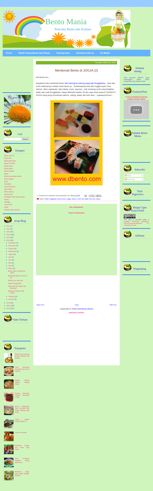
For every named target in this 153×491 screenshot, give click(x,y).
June (10, 260)
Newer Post (40, 305)
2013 (9, 240)
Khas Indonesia (9, 187)
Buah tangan (8, 179)
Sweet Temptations (14, 283)
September (12, 251)
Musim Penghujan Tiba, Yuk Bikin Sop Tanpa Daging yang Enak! (22, 409)
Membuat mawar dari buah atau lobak (22, 447)
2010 (9, 308)
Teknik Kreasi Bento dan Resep (34, 53)
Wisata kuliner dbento (12, 210)
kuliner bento (61, 199)
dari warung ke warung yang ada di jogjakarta (85, 83)
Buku (6, 181)
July (10, 257)
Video (6, 207)
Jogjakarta (53, 199)
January (11, 299)
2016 (9, 232)
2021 (9, 226)
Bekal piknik (8, 169)
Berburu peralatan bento (12, 176)
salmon (74, 199)
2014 (9, 237)
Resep (6, 199)
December (12, 243)
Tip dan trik (8, 205)
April (10, 266)
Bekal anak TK (9, 156)
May (10, 263)
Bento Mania (66, 21)
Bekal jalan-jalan (10, 161)
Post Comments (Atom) (82, 309)
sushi (79, 199)
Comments (130, 179)
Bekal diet (7, 158)
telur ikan (92, 199)
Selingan (7, 202)
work (129, 220)
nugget (69, 199)
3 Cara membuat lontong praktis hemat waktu (136, 98)
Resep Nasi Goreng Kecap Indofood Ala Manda (22, 356)
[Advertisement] (76, 289)
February (11, 296)
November (12, 246)
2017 (9, 229)
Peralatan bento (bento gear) (14, 197)
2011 (9, 306)
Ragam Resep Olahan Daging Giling (22, 382)
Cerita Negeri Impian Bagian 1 (22, 420)
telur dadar (85, 199)
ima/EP (46, 199)
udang (98, 199)
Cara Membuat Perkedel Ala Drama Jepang (22, 369)
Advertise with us (85, 53)
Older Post (112, 305)
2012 (9, 303)
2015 (9, 235)
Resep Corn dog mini (15, 280)
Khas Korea (8, 194)
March (10, 268)
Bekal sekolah (9, 171)
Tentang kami (63, 53)
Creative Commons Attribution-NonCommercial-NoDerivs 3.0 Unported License (136, 223)
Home (9, 53)
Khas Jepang (9, 192)
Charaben (7, 184)
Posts (128, 176)
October (11, 249)
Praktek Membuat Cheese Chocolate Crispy (22, 395)
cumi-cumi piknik (21, 432)
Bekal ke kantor (9, 163)
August (11, 254)
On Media (105, 53)
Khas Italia (8, 189)
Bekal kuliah (8, 166)
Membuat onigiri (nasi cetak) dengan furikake (22, 474)
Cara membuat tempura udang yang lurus (22, 460)
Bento (6, 174)
